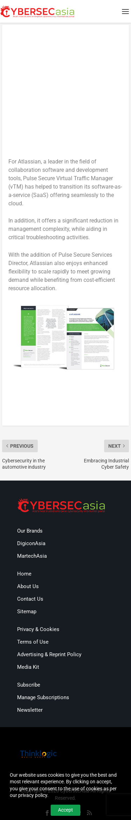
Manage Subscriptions (43, 697)
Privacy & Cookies (38, 629)
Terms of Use (33, 642)
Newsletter (30, 710)
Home (24, 574)
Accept (65, 810)
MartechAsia (32, 556)
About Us (28, 586)
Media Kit (28, 667)
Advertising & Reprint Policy (49, 654)
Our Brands (30, 531)
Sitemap (26, 611)
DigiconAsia (31, 543)
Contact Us (30, 599)
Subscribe (28, 685)
